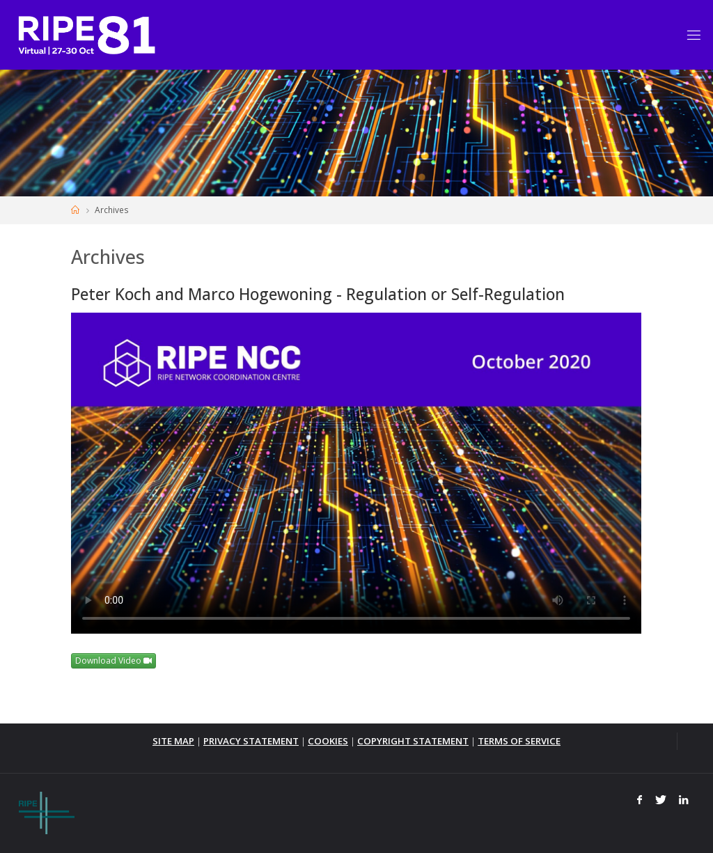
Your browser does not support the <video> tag (356, 473)
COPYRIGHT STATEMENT (413, 741)
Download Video (113, 660)
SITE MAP (173, 741)
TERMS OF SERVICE (519, 741)
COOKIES (328, 741)
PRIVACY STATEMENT (251, 741)
